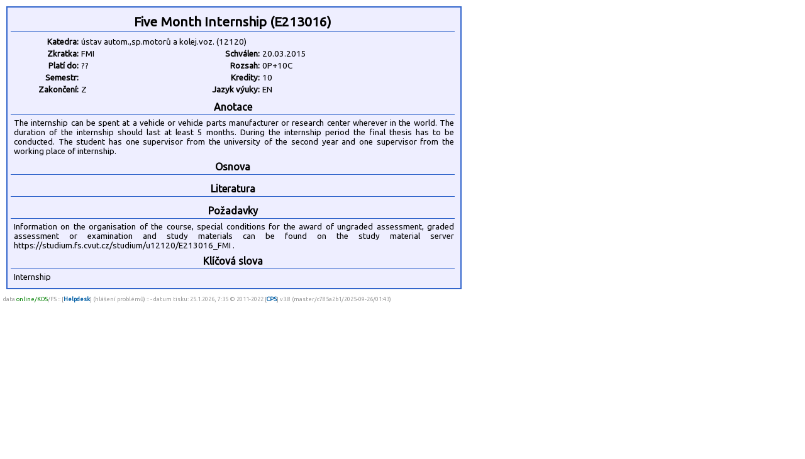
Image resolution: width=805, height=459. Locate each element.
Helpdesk (77, 299)
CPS (272, 299)
